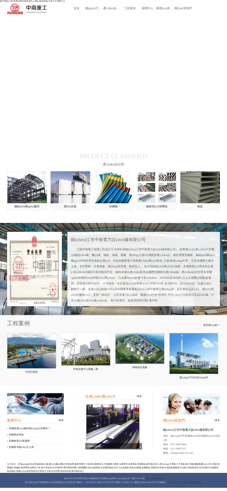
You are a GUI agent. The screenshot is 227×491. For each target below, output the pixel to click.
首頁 (76, 8)
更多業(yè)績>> (211, 325)
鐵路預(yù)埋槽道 (157, 206)
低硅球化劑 (65, 471)
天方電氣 (180, 464)
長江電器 (212, 464)
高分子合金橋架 (121, 467)
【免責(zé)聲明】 (194, 482)
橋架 (200, 206)
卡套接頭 (90, 464)
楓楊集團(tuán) (201, 464)
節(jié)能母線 (94, 467)
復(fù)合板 (70, 206)
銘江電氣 (189, 464)
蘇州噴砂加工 (77, 471)
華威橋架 (141, 464)
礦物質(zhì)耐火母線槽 (183, 467)
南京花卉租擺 (201, 467)
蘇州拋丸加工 (152, 464)
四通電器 (132, 464)
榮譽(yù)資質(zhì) (165, 8)
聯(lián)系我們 (183, 8)
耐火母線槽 (167, 467)
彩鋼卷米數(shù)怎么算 (21, 447)
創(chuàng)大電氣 (168, 464)
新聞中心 (147, 8)
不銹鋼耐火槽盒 (111, 464)
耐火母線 (45, 467)
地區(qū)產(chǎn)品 (154, 478)
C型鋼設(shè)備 (93, 446)
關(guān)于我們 (94, 8)
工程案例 (129, 8)
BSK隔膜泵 (213, 467)
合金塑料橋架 (107, 467)
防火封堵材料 (56, 467)
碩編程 (17, 467)
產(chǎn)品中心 (112, 8)
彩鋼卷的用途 (16, 434)
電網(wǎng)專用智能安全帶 (29, 471)
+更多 (60, 420)
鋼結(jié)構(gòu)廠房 (26, 206)
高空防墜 (55, 471)
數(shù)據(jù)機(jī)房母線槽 (61, 464)
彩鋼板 (113, 206)
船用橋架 (11, 471)
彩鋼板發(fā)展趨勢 (19, 441)
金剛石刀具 (35, 467)
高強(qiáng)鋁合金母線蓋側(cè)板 (33, 464)
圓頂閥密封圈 (69, 467)
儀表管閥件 (79, 464)
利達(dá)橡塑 (135, 467)
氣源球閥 (25, 467)
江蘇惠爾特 (82, 467)
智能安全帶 (156, 467)
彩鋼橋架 (146, 467)
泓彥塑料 (123, 464)
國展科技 (99, 464)
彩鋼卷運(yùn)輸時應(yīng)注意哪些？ (29, 428)
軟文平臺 (46, 471)
